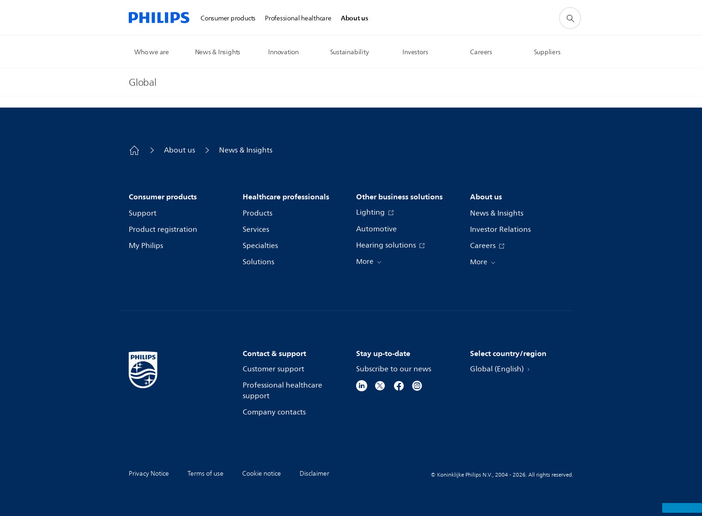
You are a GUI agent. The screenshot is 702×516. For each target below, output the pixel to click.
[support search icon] (570, 18)
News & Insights (245, 150)
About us (179, 150)
